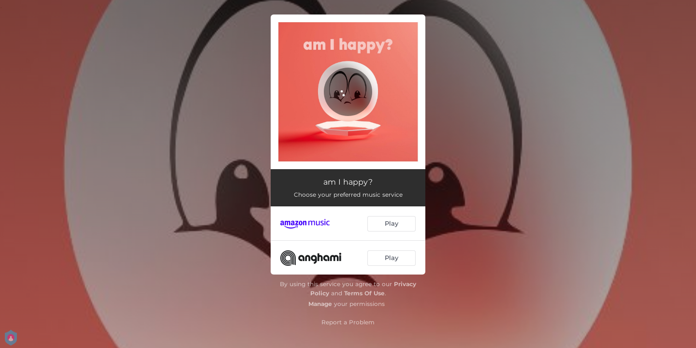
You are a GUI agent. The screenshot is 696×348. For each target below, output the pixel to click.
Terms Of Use (364, 293)
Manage (320, 303)
